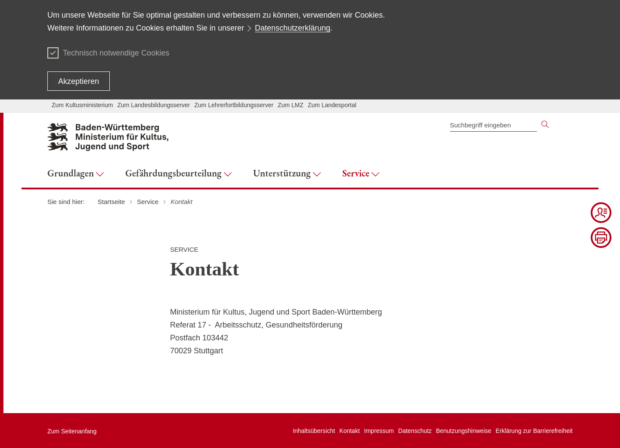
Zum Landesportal (332, 105)
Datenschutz (415, 430)
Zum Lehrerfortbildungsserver (233, 105)
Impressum (379, 430)
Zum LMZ (291, 105)
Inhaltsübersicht (314, 430)
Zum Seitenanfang (71, 431)
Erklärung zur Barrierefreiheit (534, 430)
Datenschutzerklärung (292, 28)
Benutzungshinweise (463, 430)
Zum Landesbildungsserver (153, 105)
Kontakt (349, 430)
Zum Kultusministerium (82, 105)
